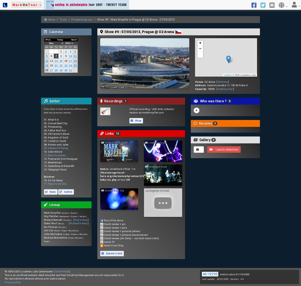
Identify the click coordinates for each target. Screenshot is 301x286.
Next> (74, 40)
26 (46, 70)
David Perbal (61, 271)
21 (56, 65)
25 (75, 65)
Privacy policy (13, 282)
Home (49, 19)
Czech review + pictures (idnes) (122, 231)
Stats (50, 191)
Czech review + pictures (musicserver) (126, 234)
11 (75, 56)
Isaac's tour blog (113, 245)
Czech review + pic (115, 224)
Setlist (65, 191)
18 (75, 60)
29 (61, 70)
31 (70, 70)
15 (61, 60)
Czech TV (109, 242)
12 (46, 60)
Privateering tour (82, 19)
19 (46, 65)
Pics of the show (113, 220)
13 (51, 60)
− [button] (200, 49)
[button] (26, 5)
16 (65, 60)
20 (51, 65)
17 (70, 60)
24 (70, 65)
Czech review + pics (115, 227)
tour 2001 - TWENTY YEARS (86, 5)
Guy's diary (81, 219)
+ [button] (200, 43)
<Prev (48, 40)
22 (61, 65)
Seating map (225, 89)
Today (60, 40)
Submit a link (111, 253)
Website (222, 81)
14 (56, 60)
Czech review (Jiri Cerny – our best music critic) (131, 238)
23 (65, 65)
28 (56, 70)
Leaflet (227, 75)
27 (51, 70)
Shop (136, 120)
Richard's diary (78, 223)
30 (65, 70)
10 (70, 56)
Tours (63, 19)
